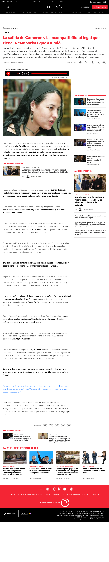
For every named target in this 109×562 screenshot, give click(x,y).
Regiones (11, 12)
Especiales (30, 12)
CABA (40, 494)
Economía (22, 494)
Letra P (7, 28)
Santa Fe (47, 494)
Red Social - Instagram (59, 489)
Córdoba (64, 494)
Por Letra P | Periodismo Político (13, 62)
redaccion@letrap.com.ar (96, 517)
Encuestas (75, 12)
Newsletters (95, 12)
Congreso (42, 2)
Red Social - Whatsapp (70, 489)
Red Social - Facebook (53, 489)
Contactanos (40, 489)
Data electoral (52, 12)
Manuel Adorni (20, 2)
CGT (61, 2)
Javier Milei (32, 2)
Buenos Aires (32, 494)
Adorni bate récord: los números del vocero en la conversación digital (90, 217)
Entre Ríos (55, 494)
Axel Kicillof (52, 2)
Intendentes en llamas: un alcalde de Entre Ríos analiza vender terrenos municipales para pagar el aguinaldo (90, 224)
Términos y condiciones (81, 519)
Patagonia (86, 494)
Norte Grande (74, 494)
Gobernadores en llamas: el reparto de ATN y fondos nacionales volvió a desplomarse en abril (90, 232)
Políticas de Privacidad (97, 519)
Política (15, 28)
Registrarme (101, 7)
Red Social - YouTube (65, 489)
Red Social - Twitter (48, 489)
